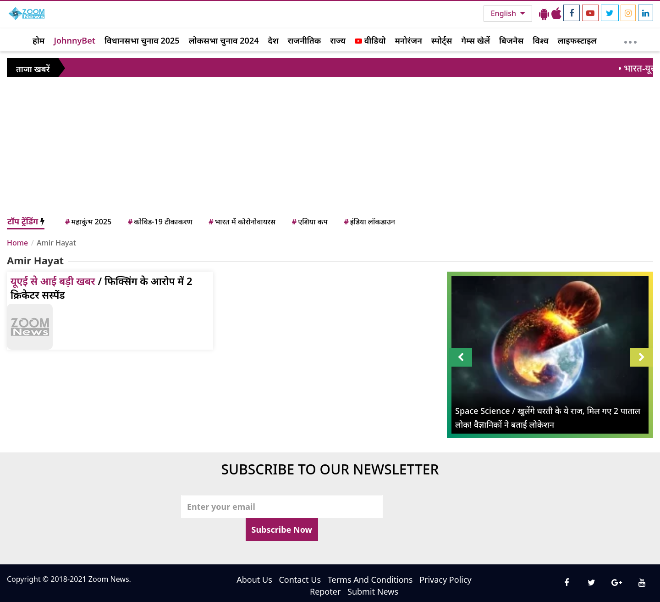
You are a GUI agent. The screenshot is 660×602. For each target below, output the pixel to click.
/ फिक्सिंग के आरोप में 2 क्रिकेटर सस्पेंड (101, 287)
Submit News (372, 591)
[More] (630, 39)
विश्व (540, 40)
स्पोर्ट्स (441, 40)
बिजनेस (511, 40)
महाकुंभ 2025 (87, 222)
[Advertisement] (330, 146)
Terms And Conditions (370, 579)
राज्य (338, 40)
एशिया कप (309, 222)
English (504, 13)
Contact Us (300, 579)
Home (17, 243)
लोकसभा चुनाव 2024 (224, 40)
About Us (254, 579)
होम (38, 40)
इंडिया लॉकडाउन (368, 222)
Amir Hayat (56, 243)
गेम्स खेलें (475, 40)
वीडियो (370, 40)
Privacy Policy (445, 579)
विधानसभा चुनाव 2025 (142, 40)
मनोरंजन (408, 40)
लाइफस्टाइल (577, 40)
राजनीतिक (304, 40)
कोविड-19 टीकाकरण (159, 222)
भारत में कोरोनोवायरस (241, 222)
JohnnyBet (74, 40)
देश (273, 40)
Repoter (325, 591)
